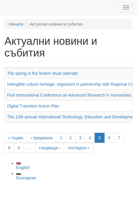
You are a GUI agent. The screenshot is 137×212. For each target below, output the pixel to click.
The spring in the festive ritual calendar (42, 73)
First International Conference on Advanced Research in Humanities (69, 95)
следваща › (50, 147)
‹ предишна (41, 137)
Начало (16, 24)
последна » (78, 147)
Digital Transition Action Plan (33, 106)
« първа (15, 137)
